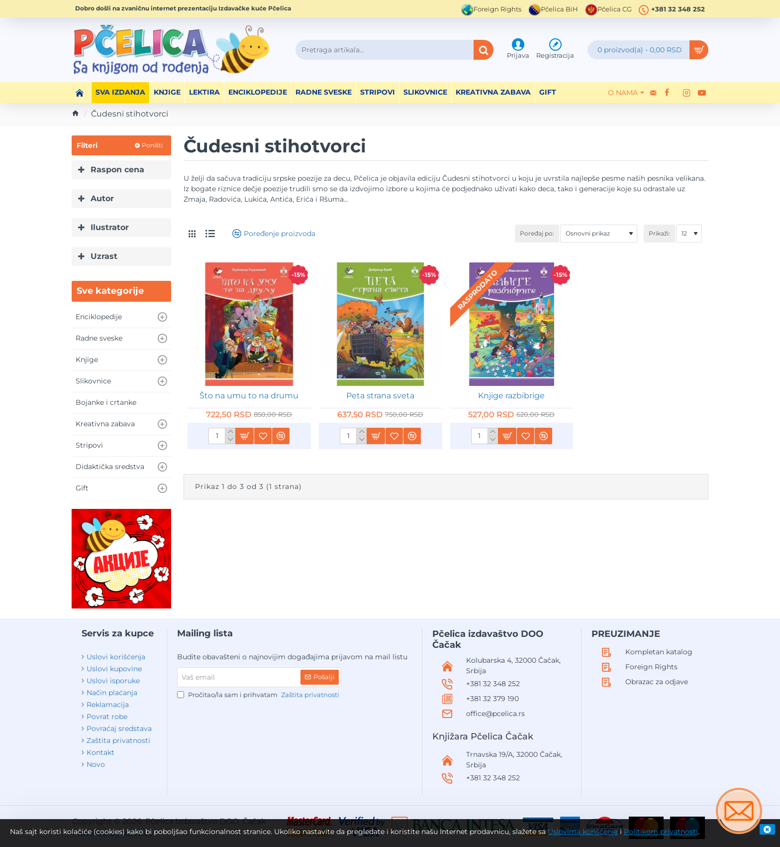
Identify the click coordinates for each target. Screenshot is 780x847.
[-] (230, 440)
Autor (102, 198)
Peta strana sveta (380, 395)
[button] (244, 436)
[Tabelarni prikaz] (192, 234)
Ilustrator (110, 227)
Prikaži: (659, 233)
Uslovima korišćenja (583, 831)
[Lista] (210, 234)
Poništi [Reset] (152, 145)
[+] (230, 432)
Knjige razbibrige (511, 395)
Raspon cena (117, 169)
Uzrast (104, 256)
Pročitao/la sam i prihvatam (259, 695)
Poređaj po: (537, 233)
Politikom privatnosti (661, 831)
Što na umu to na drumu (248, 395)
